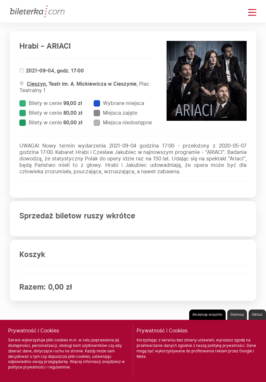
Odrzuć (257, 314)
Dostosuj (237, 314)
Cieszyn (36, 84)
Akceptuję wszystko (207, 314)
